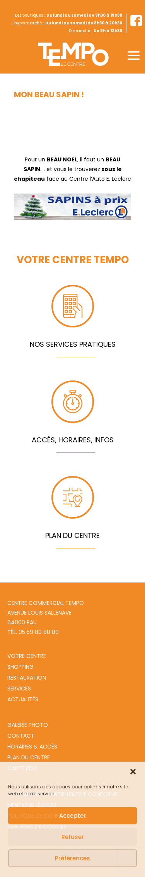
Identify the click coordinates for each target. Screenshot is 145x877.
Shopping (20, 667)
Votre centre (26, 656)
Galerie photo (27, 725)
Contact (20, 736)
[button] (133, 772)
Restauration (26, 678)
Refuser (72, 837)
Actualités (22, 699)
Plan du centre (28, 757)
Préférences (72, 858)
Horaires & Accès (32, 746)
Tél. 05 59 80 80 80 (33, 632)
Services (19, 688)
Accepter (72, 816)
